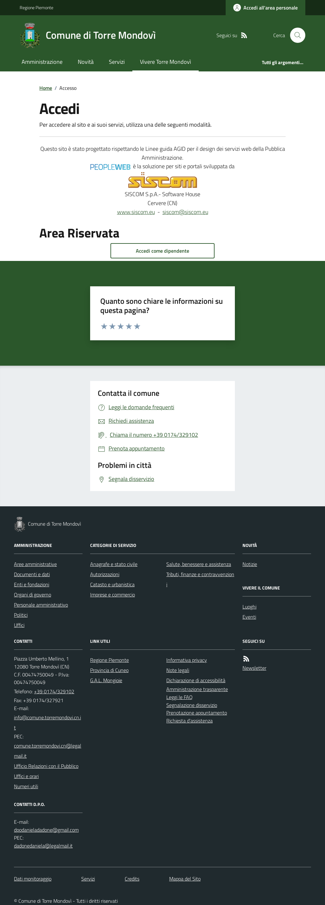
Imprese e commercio (112, 594)
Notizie (249, 564)
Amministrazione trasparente (197, 689)
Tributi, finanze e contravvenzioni (200, 579)
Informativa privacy (186, 660)
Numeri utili (26, 786)
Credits (132, 878)
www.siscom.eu (136, 212)
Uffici (19, 625)
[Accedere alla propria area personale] (265, 7)
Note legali (177, 670)
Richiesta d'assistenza (189, 720)
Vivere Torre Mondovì (165, 61)
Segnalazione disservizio (191, 705)
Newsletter (254, 668)
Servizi (117, 61)
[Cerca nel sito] (295, 35)
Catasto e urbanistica (112, 584)
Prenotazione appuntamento (196, 712)
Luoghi (249, 606)
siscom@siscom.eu (185, 212)
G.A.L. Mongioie (106, 680)
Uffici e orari (26, 776)
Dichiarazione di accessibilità (195, 680)
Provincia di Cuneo (109, 670)
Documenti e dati (32, 574)
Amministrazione (42, 61)
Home (45, 88)
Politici (21, 615)
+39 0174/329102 (54, 691)
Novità (86, 61)
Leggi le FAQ (179, 697)
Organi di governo (32, 594)
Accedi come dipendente (162, 251)
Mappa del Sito (185, 878)
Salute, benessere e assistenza (198, 564)
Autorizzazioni (104, 574)
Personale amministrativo (41, 605)
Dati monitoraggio (32, 878)
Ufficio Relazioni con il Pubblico (46, 766)
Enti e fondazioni (31, 584)
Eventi (249, 617)
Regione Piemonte (36, 7)
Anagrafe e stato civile (113, 564)
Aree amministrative (35, 564)
